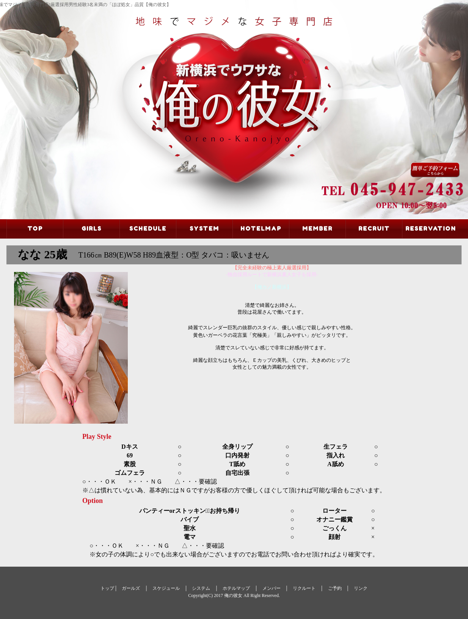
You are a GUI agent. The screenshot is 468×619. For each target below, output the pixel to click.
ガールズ (131, 588)
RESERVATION (430, 228)
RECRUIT (374, 228)
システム (201, 588)
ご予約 (335, 588)
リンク (360, 588)
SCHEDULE (147, 228)
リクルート (304, 588)
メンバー (271, 588)
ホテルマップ (236, 588)
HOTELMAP (260, 228)
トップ (107, 588)
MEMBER (317, 228)
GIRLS (92, 228)
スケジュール (166, 588)
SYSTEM (204, 228)
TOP (35, 228)
